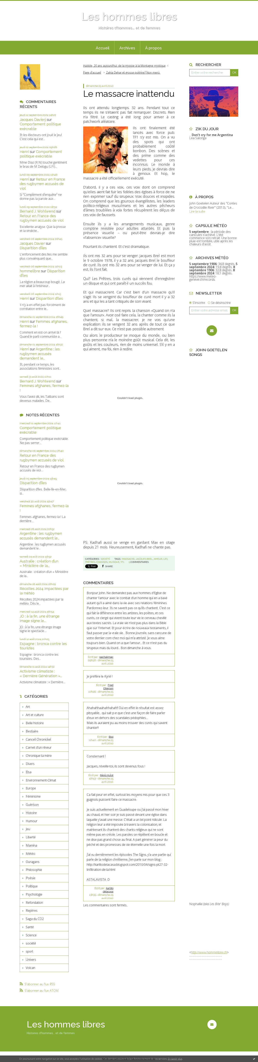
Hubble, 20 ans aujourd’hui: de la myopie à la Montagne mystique (124, 66)
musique (114, 562)
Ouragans (32, 862)
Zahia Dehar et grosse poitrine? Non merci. (133, 72)
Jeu (28, 829)
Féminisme (33, 796)
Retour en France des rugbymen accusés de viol (42, 183)
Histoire (31, 813)
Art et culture (35, 715)
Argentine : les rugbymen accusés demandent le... (40, 353)
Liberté (31, 837)
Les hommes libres (129, 16)
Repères (31, 910)
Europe (31, 788)
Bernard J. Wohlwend (37, 211)
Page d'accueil (92, 72)
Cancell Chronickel (38, 739)
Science (31, 935)
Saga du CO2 (35, 919)
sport (29, 951)
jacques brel (144, 559)
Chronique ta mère (39, 755)
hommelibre (30, 271)
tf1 (122, 562)
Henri (24, 152)
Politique (32, 886)
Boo (111, 736)
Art (28, 706)
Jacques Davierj (33, 119)
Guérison (32, 804)
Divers (30, 764)
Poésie (30, 878)
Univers (31, 959)
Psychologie (34, 894)
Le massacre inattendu (129, 94)
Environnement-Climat (41, 780)
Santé (30, 927)
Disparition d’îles (33, 248)
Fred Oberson (108, 687)
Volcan (30, 968)
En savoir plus (175, 1058)
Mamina (31, 845)
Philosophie (34, 870)
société (31, 943)
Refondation (34, 902)
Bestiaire (32, 731)
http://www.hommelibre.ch (209, 952)
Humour (31, 821)
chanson (102, 562)
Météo (30, 853)
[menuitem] (102, 47)
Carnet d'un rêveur (39, 747)
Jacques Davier (32, 243)
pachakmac (106, 657)
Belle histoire (35, 723)
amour (158, 559)
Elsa (28, 772)
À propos (153, 48)
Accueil (102, 48)
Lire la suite (197, 211)
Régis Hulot (106, 775)
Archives (127, 48)
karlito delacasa (108, 890)
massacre (128, 559)
